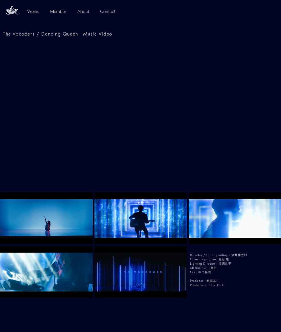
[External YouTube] (140, 116)
